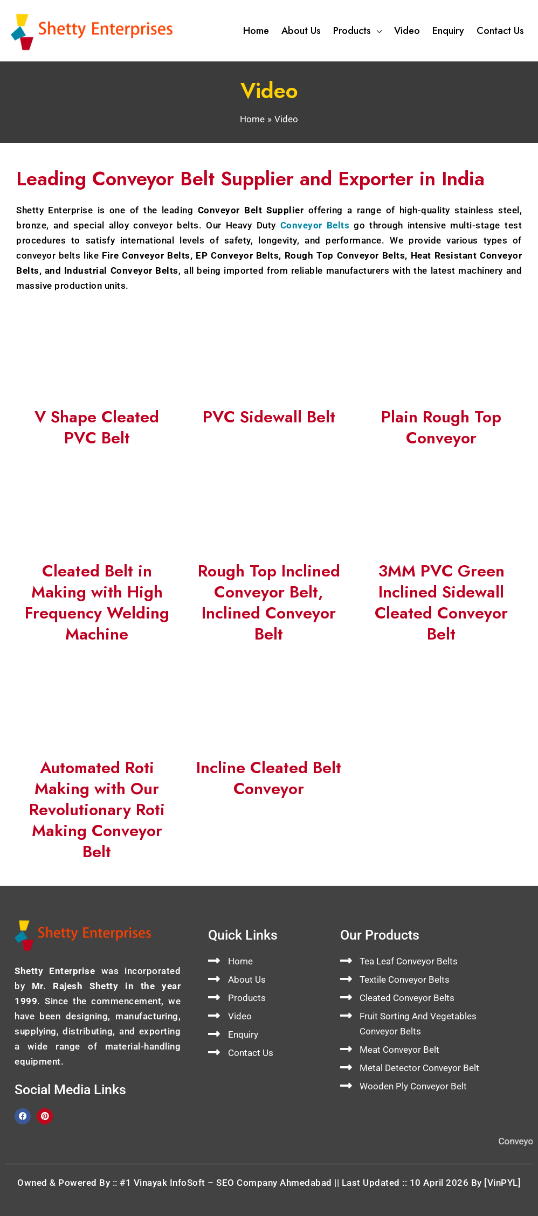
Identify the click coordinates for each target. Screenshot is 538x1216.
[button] (376, 31)
